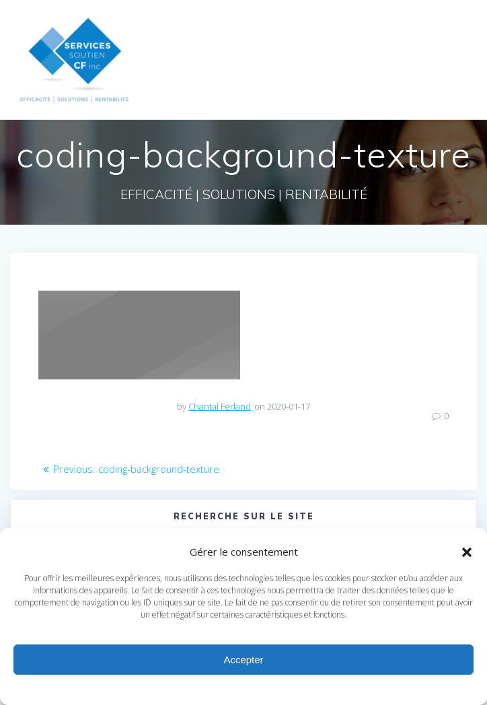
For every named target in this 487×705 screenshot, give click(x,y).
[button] (467, 552)
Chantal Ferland (219, 406)
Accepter (243, 659)
